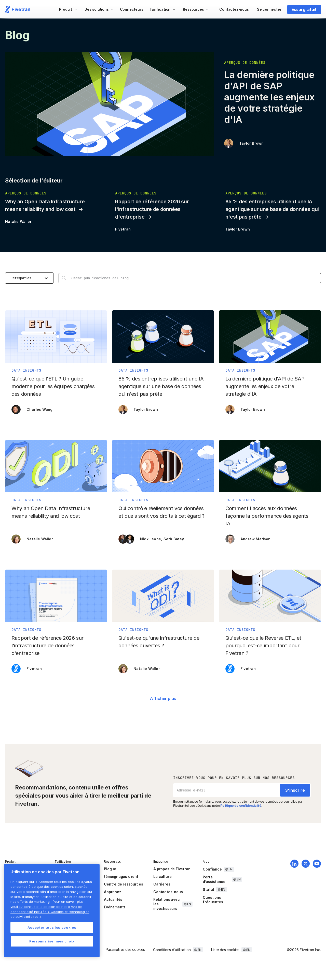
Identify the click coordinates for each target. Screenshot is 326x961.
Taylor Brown (251, 143)
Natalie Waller (18, 221)
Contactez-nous (234, 9)
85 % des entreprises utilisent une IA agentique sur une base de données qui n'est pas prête (272, 209)
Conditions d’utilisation (172, 950)
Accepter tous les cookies (52, 927)
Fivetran (123, 229)
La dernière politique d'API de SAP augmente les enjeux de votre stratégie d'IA (269, 97)
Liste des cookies (225, 950)
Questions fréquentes (213, 899)
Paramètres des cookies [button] (125, 949)
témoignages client (121, 876)
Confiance (212, 869)
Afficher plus (163, 698)
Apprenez (112, 892)
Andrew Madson (255, 539)
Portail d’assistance (214, 879)
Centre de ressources (123, 884)
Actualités (113, 899)
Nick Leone (150, 539)
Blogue (110, 869)
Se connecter (269, 9)
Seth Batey (174, 539)
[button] (68, 9)
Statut (208, 889)
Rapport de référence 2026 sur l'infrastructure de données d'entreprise (152, 209)
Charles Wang (39, 409)
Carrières (161, 884)
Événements (115, 907)
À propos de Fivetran (171, 869)
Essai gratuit (304, 9)
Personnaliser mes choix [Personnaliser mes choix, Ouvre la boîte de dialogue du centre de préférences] (51, 941)
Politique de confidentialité (240, 805)
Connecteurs (131, 9)
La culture (162, 876)
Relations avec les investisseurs (166, 904)
